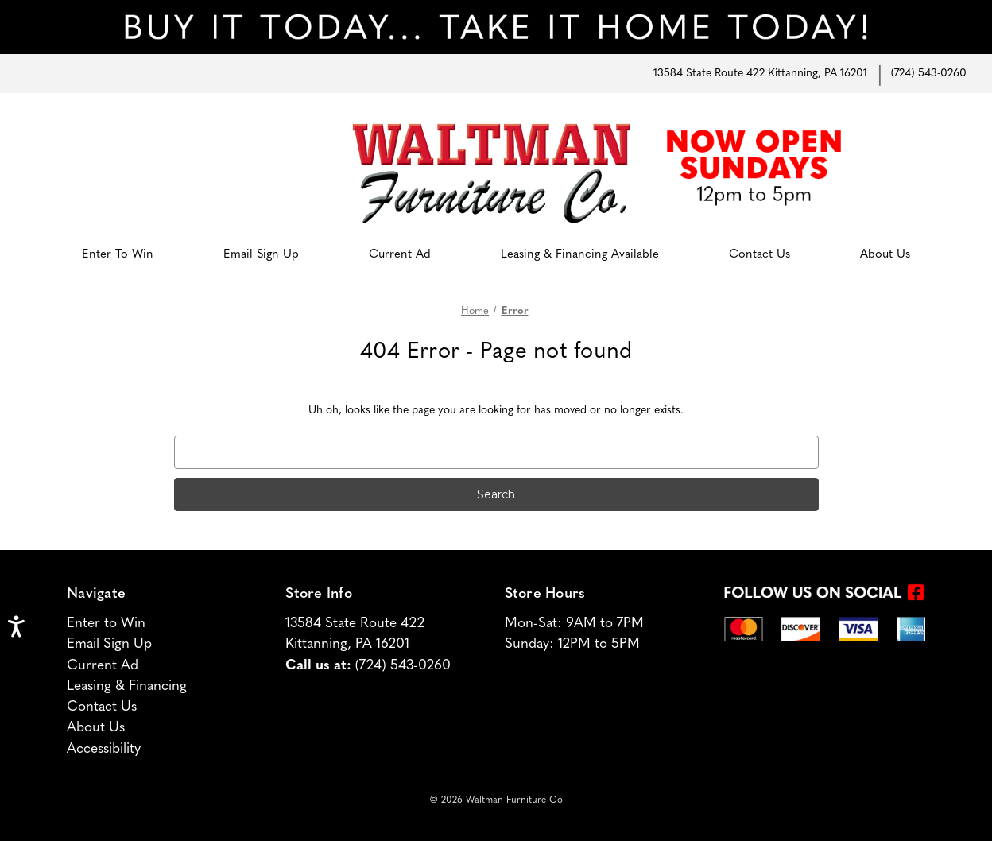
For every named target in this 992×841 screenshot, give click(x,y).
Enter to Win (106, 623)
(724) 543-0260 (929, 73)
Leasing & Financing (127, 686)
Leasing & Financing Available (580, 255)
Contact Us (759, 255)
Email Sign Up (261, 255)
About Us (885, 255)
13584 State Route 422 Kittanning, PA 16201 (760, 73)
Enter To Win (117, 255)
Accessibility (104, 749)
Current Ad (400, 255)
